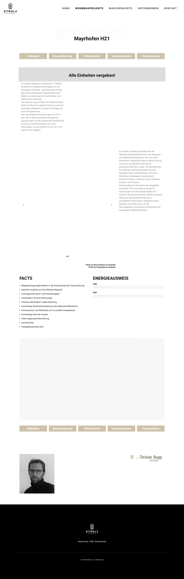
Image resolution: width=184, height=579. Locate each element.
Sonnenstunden (121, 56)
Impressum (83, 541)
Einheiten (33, 56)
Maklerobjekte (120, 8)
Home (66, 8)
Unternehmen (148, 8)
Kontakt (170, 8)
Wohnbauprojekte (89, 8)
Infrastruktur (92, 56)
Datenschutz (100, 541)
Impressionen (150, 56)
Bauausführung (62, 56)
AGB (92, 541)
